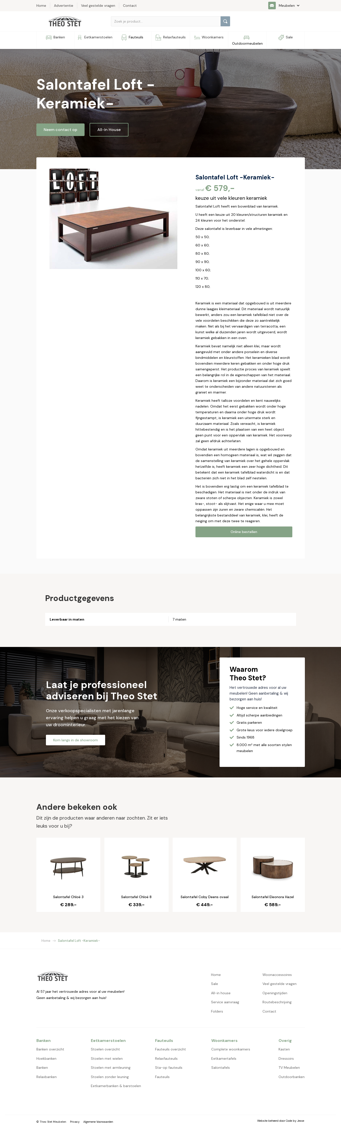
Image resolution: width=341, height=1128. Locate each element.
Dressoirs (286, 1058)
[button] (286, 5)
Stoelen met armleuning (110, 1067)
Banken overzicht (50, 1049)
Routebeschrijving (277, 1002)
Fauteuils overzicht (170, 1049)
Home (45, 941)
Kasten (284, 1049)
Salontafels (220, 1067)
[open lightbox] (113, 219)
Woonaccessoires (277, 974)
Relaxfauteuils (166, 1058)
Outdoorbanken (292, 1077)
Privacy (75, 1121)
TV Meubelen (289, 1067)
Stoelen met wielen (107, 1058)
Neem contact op (60, 129)
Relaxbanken (46, 1077)
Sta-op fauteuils (168, 1067)
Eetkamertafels (223, 1058)
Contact (269, 1011)
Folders (217, 1011)
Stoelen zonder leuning (110, 1077)
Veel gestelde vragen (279, 983)
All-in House (109, 129)
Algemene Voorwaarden (98, 1121)
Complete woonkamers (230, 1049)
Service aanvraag (225, 1002)
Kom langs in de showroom (75, 740)
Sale (214, 983)
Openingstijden (274, 993)
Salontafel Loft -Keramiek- (79, 941)
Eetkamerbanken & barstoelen (116, 1086)
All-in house (221, 993)
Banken (42, 1067)
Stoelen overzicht (105, 1049)
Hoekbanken (46, 1058)
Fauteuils (162, 1077)
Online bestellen (244, 531)
